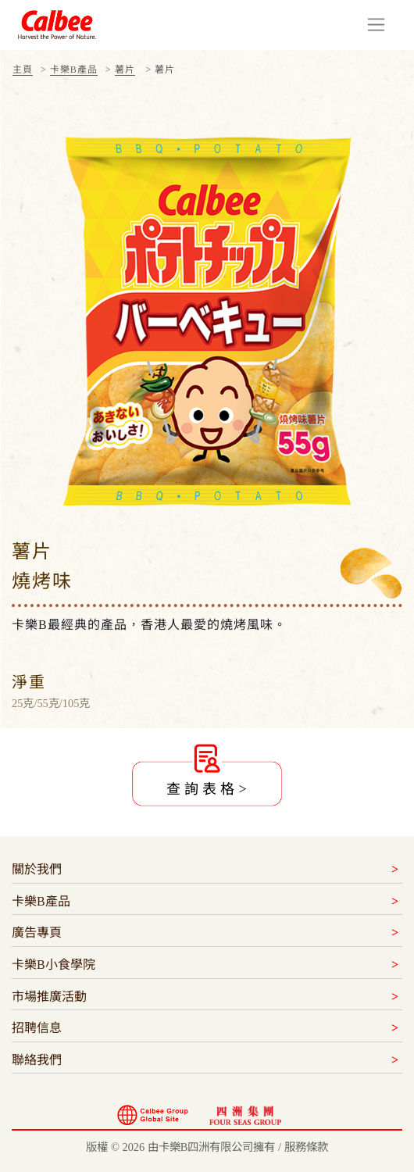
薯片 (125, 69)
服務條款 (306, 1147)
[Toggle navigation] (376, 24)
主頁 (22, 69)
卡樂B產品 (74, 69)
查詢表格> (208, 789)
